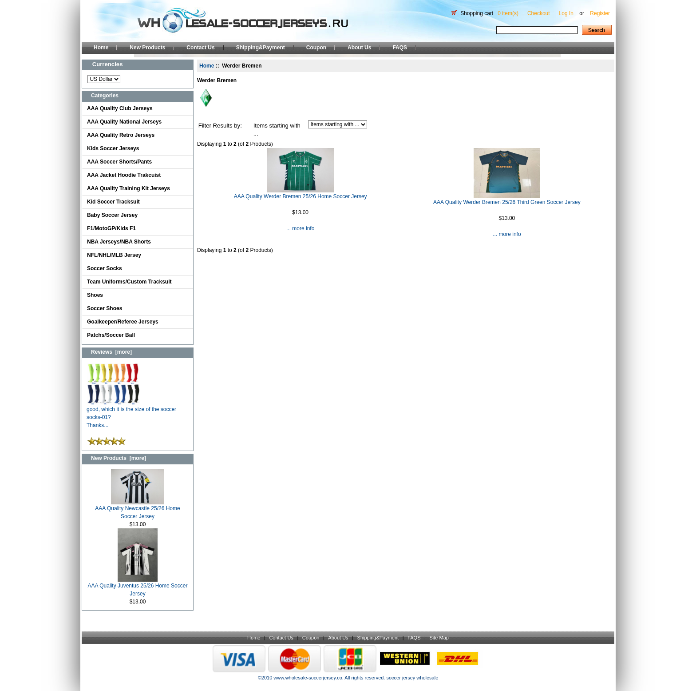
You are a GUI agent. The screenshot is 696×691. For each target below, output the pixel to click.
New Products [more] (118, 458)
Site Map (438, 637)
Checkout (538, 13)
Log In (566, 13)
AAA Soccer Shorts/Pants (119, 162)
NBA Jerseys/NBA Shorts (119, 242)
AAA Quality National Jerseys (124, 122)
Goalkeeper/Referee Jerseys (122, 322)
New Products (147, 47)
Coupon (316, 47)
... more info (300, 228)
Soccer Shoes (104, 308)
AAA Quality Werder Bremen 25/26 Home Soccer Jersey (300, 196)
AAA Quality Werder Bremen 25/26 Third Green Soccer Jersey (507, 202)
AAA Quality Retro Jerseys (120, 135)
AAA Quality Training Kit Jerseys (128, 188)
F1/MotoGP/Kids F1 (111, 228)
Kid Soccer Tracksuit (113, 202)
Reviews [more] (111, 352)
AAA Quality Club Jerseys (120, 108)
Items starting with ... (277, 130)
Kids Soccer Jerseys (113, 148)
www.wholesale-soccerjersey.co (307, 677)
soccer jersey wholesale (412, 677)
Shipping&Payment (260, 47)
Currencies (107, 64)
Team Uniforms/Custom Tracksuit (129, 282)
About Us (359, 47)
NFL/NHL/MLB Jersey (114, 255)
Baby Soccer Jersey (112, 215)
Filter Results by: (220, 125)
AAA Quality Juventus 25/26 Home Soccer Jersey (138, 587)
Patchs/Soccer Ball (111, 335)
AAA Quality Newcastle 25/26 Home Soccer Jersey (137, 509)
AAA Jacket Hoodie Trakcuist (124, 175)
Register (600, 13)
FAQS (399, 47)
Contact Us (200, 47)
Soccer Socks (104, 268)
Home (101, 47)
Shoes (95, 295)
